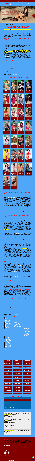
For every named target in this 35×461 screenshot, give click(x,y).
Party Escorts (26, 333)
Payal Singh (28, 145)
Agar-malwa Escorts (8, 345)
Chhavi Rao (7, 118)
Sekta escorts (6, 399)
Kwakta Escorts (8, 377)
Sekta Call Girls (25, 205)
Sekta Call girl (16, 325)
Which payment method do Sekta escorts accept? (13, 398)
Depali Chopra (14, 145)
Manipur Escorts (8, 369)
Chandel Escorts (8, 370)
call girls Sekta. (19, 265)
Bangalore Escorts (8, 316)
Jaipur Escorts (7, 325)
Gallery (14, 3)
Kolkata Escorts (7, 319)
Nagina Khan (28, 159)
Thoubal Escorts (18, 391)
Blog (25, 3)
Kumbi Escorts (27, 376)
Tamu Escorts (18, 390)
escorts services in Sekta (10, 211)
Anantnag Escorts (7, 337)
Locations (28, 3)
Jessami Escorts (18, 373)
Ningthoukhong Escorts (8, 383)
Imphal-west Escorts (8, 373)
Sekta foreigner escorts (8, 366)
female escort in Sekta (7, 56)
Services (20, 3)
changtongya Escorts (8, 346)
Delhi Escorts (7, 322)
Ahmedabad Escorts (8, 323)
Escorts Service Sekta (17, 326)
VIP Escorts (25, 332)
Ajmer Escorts (7, 349)
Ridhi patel (14, 118)
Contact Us (17, 4)
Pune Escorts (7, 321)
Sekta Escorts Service (19, 312)
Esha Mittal (21, 145)
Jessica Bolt (7, 159)
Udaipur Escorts (7, 328)
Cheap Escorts (26, 330)
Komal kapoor (21, 118)
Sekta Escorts (18, 387)
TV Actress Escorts (27, 329)
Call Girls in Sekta (25, 199)
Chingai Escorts (18, 370)
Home (8, 3)
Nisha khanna (21, 159)
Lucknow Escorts (7, 327)
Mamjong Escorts (18, 380)
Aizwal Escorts (7, 335)
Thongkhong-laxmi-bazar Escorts (9, 391)
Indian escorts (8, 367)
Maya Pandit (28, 90)
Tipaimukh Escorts (27, 391)
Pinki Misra (14, 90)
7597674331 (13, 1)
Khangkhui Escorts (17, 376)
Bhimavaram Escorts (8, 329)
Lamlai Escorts (18, 377)
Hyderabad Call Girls (8, 317)
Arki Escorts (7, 336)
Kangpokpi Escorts (8, 376)
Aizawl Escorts (7, 344)
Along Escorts (7, 330)
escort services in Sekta (16, 44)
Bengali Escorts (26, 323)
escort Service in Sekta (11, 197)
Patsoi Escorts (8, 384)
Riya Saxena (14, 159)
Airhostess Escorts (27, 328)
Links (31, 3)
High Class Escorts (27, 324)
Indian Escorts (26, 327)
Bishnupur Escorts (27, 369)
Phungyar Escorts (27, 384)
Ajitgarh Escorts (7, 348)
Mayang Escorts (27, 380)
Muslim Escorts (26, 338)
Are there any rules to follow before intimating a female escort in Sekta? (16, 402)
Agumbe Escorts (7, 339)
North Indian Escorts (27, 334)
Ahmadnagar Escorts (8, 341)
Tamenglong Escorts (8, 390)
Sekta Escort (16, 320)
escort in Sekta (21, 207)
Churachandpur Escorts (27, 370)
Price (23, 3)
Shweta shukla (28, 173)
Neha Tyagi (14, 104)
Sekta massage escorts (18, 363)
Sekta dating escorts (27, 366)
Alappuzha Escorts (8, 340)
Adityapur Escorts (7, 338)
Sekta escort (9, 50)
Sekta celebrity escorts (27, 360)
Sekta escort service (15, 271)
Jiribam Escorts (27, 373)
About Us (11, 4)
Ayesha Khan (21, 90)
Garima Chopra (21, 104)
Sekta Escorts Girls (17, 319)
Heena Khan (28, 104)
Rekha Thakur (21, 173)
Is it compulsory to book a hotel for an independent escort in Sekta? (15, 407)
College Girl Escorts (27, 331)
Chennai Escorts (7, 318)
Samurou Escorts (8, 387)
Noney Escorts (18, 383)
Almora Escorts (7, 354)
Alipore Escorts (7, 355)
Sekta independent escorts (8, 363)
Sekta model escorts (17, 360)
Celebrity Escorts (26, 337)
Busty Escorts (26, 326)
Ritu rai (7, 104)
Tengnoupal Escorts (27, 390)
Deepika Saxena (13, 173)
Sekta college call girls (27, 363)
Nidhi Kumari (28, 118)
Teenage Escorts (26, 325)
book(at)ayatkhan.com (22, 1)
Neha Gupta (7, 145)
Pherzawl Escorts (18, 384)
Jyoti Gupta (6, 173)
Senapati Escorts (27, 387)
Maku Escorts (8, 380)
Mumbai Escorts (7, 320)
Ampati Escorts (7, 343)
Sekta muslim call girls (18, 366)
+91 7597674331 (15, 74)
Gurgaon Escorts (7, 324)
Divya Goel (6, 90)
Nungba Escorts (27, 383)
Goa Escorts (7, 326)
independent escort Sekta (16, 276)
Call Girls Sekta (16, 323)
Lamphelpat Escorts (27, 377)
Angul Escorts (7, 347)
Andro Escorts (7, 342)
